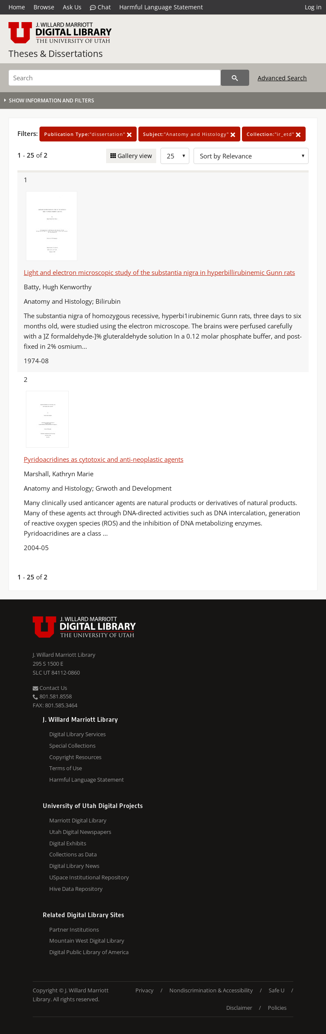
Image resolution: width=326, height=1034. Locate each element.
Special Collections (72, 745)
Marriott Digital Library (78, 820)
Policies (277, 1007)
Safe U (276, 990)
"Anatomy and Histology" (189, 134)
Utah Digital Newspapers (80, 832)
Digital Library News (74, 866)
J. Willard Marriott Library (64, 654)
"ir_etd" (274, 134)
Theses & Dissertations (55, 53)
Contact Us (50, 688)
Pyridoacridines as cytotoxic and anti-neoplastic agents (103, 459)
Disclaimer (239, 1007)
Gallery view (134, 156)
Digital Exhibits (67, 843)
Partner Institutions (74, 929)
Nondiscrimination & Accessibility (211, 990)
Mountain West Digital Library (86, 940)
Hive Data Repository (76, 889)
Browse (44, 7)
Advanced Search (282, 78)
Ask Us (72, 7)
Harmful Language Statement (161, 7)
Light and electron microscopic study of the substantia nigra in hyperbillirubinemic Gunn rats (159, 272)
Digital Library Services (77, 734)
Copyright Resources (75, 757)
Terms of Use (65, 768)
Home (16, 7)
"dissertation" (88, 134)
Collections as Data (73, 854)
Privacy (144, 990)
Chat (100, 7)
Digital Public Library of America (89, 952)
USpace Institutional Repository (89, 877)
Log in (313, 7)
